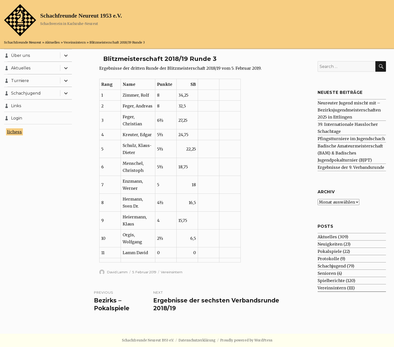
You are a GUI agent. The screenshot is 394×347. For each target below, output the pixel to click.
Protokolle (328, 258)
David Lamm (117, 272)
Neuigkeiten (330, 244)
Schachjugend (26, 93)
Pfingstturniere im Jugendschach (351, 138)
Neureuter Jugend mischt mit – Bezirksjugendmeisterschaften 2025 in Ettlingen (349, 110)
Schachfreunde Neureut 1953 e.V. (81, 16)
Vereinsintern (75, 42)
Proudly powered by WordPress (246, 340)
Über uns (20, 55)
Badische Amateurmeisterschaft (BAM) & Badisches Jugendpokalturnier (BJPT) (350, 153)
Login (16, 118)
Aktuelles (52, 42)
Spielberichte (331, 280)
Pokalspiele (330, 251)
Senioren (327, 273)
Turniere (20, 80)
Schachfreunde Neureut (22, 42)
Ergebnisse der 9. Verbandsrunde (351, 167)
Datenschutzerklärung (197, 340)
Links (16, 105)
